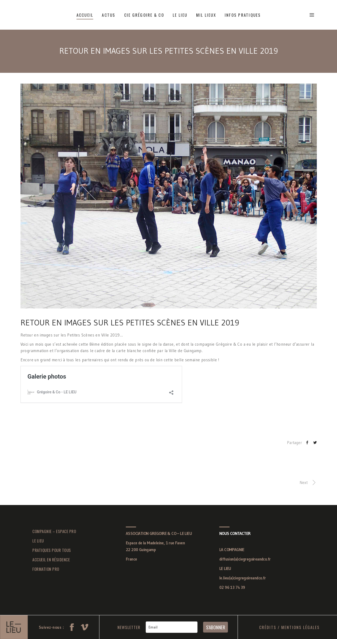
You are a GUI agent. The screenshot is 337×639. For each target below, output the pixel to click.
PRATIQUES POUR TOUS (51, 550)
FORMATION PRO (45, 569)
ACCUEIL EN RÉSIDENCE (51, 559)
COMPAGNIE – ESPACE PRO (54, 531)
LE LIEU (38, 541)
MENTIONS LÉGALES (300, 627)
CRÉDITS (267, 627)
